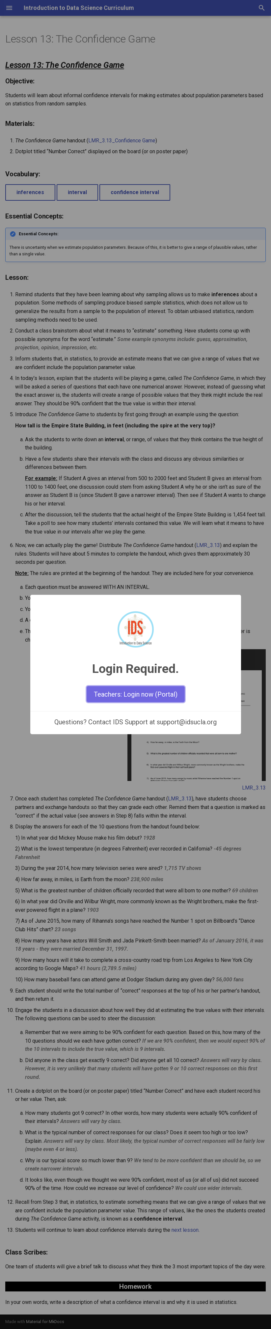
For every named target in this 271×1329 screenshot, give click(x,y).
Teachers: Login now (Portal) (135, 694)
